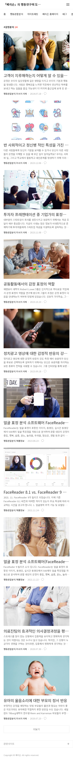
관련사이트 (9, 743)
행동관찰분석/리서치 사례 (15, 93)
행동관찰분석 (16, 14)
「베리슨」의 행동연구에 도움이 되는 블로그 (23, 5)
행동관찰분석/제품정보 (14, 440)
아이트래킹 (32, 14)
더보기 (36, 729)
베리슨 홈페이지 (50, 14)
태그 (65, 14)
